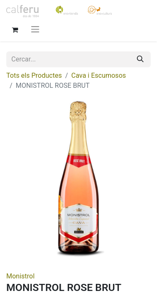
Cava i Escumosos (98, 75)
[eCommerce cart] (14, 28)
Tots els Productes (34, 75)
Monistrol (20, 276)
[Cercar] (140, 59)
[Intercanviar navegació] (35, 29)
